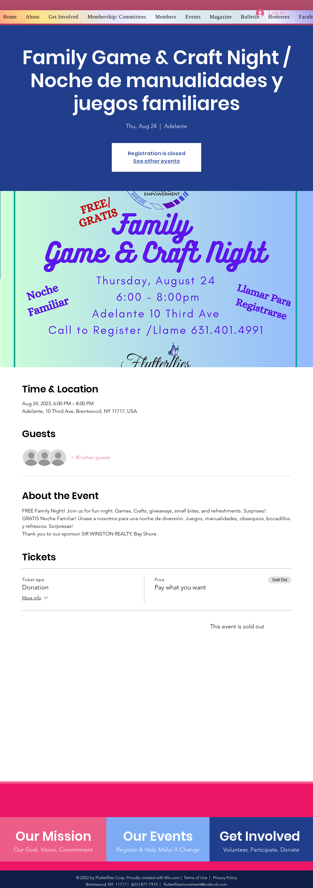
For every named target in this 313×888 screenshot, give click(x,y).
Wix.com (172, 877)
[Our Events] (158, 836)
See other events (156, 161)
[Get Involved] (261, 836)
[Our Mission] (53, 836)
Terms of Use (195, 877)
